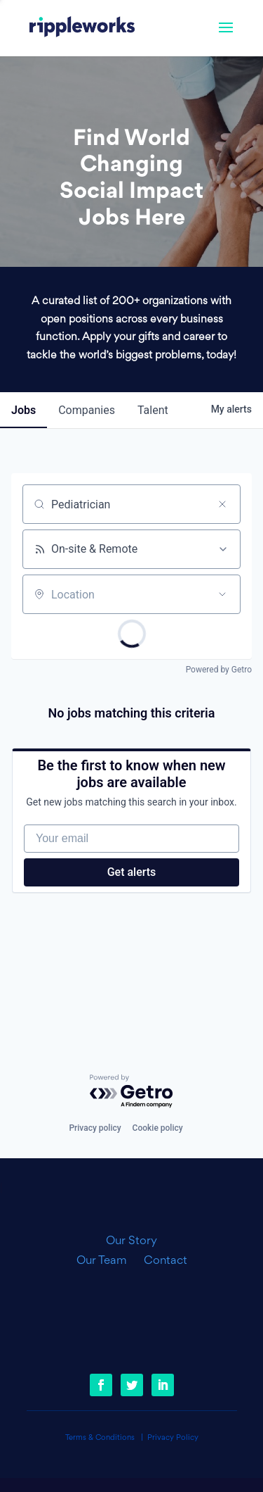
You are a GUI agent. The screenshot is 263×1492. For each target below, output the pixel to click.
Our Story (131, 1241)
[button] (226, 36)
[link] (82, 28)
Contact (165, 1261)
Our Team (107, 1261)
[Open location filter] (222, 594)
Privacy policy (95, 1128)
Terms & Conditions (100, 1438)
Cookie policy (158, 1128)
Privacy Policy (172, 1438)
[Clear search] (222, 504)
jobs (23, 410)
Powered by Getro (219, 670)
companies (86, 410)
